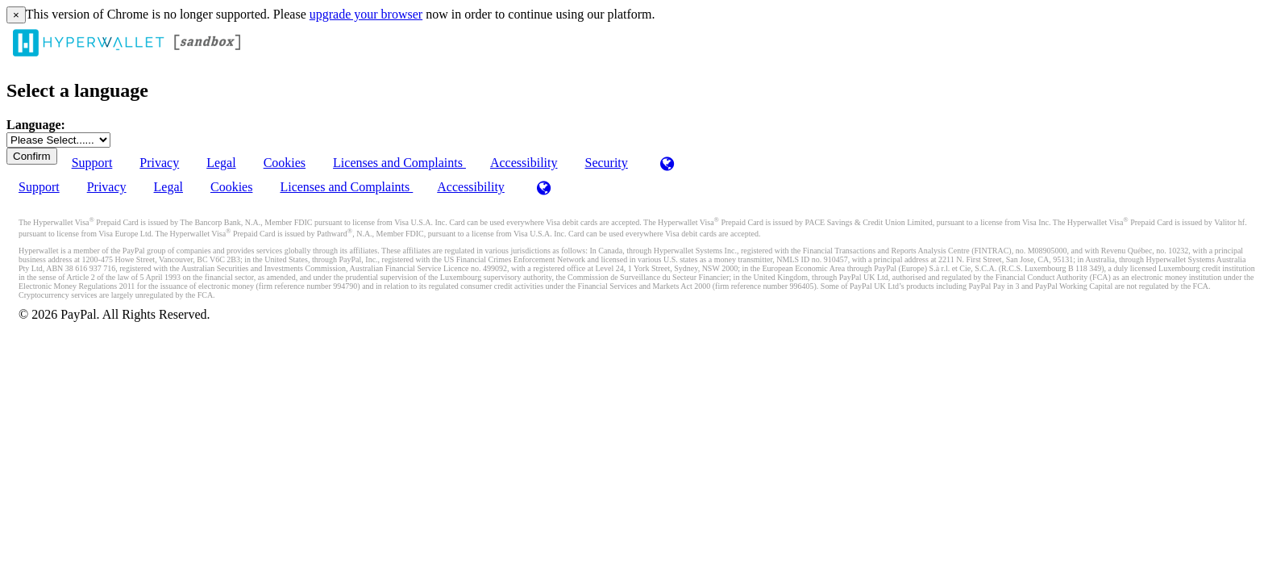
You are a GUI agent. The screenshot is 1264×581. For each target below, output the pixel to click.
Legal (220, 162)
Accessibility (524, 162)
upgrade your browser (366, 14)
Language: (35, 125)
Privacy (159, 162)
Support (92, 162)
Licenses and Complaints (399, 162)
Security (605, 162)
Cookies (285, 162)
